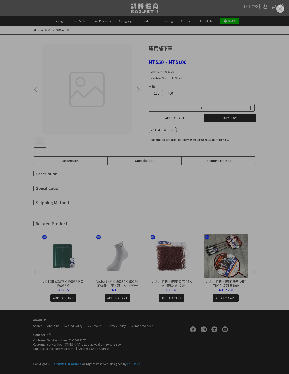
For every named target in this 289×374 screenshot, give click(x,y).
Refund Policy (73, 326)
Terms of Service (141, 326)
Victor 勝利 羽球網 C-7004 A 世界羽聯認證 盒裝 (172, 283)
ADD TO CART (174, 118)
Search (37, 326)
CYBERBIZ (133, 364)
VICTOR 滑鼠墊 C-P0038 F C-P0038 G (63, 283)
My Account (95, 326)
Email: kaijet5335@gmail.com (53, 349)
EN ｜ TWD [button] (251, 6)
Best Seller (79, 21)
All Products (103, 21)
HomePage (57, 21)
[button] (138, 89)
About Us (206, 21)
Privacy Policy (116, 326)
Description (70, 160)
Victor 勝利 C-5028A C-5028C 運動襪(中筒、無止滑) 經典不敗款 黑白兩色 (117, 283)
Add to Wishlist (163, 130)
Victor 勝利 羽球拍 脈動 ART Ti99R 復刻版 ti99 (226, 283)
